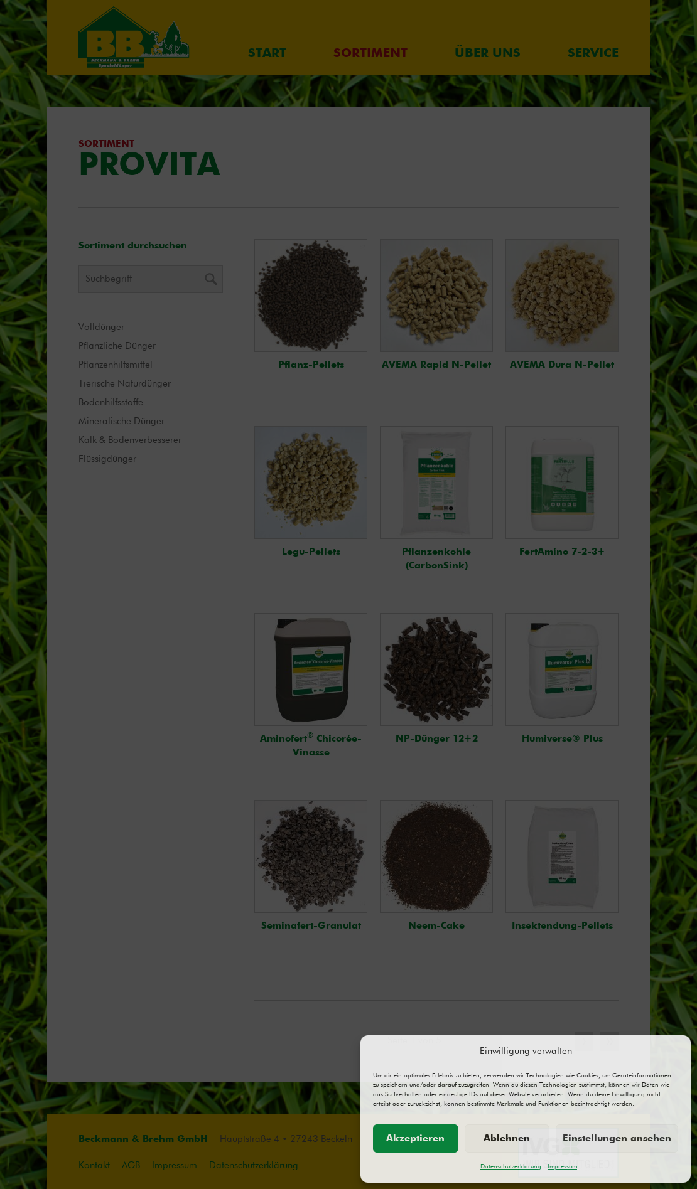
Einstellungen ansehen (617, 1138)
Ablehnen (507, 1138)
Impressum (562, 1166)
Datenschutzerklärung (510, 1166)
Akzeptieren (415, 1138)
